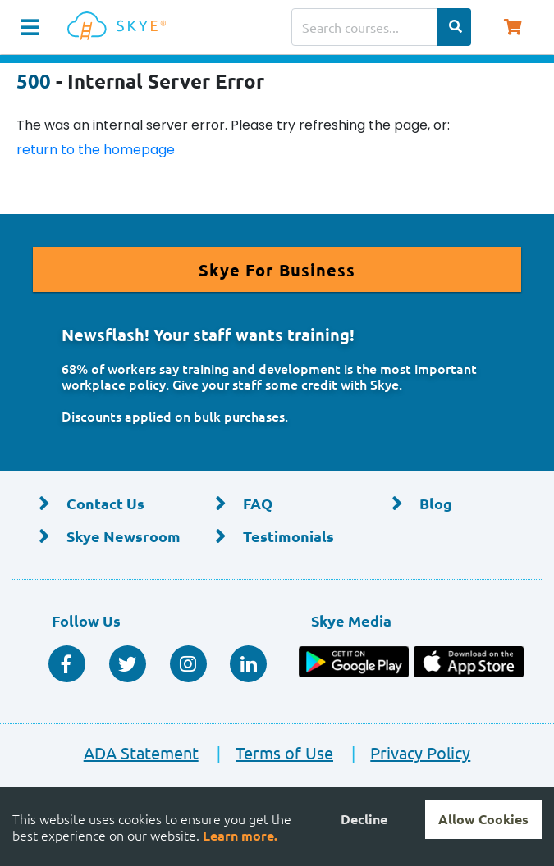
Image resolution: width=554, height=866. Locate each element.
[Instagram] (188, 663)
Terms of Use (267, 752)
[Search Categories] (454, 27)
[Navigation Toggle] (30, 27)
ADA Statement (141, 752)
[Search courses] (364, 27)
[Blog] (453, 505)
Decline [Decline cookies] (364, 818)
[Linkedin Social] (248, 663)
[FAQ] (277, 505)
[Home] (119, 26)
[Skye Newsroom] (100, 537)
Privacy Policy (403, 752)
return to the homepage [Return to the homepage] (95, 149)
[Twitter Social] (127, 663)
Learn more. (240, 835)
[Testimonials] (277, 537)
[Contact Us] (100, 505)
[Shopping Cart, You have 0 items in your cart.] (512, 27)
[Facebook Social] (66, 663)
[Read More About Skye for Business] (277, 269)
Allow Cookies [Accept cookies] (483, 818)
